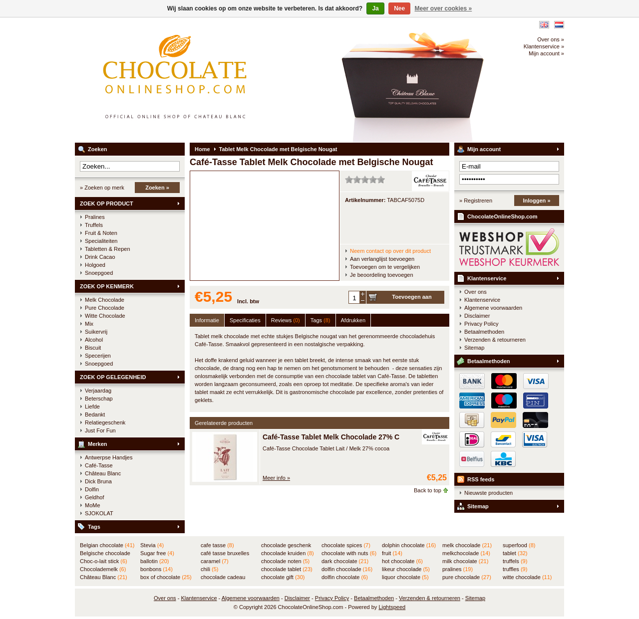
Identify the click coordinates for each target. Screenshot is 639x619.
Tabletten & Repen (107, 249)
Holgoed (95, 265)
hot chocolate (402, 561)
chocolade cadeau (223, 577)
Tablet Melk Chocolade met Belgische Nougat (278, 149)
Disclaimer (477, 316)
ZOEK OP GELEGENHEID (113, 377)
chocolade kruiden (287, 553)
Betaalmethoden (484, 332)
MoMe (92, 505)
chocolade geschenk (286, 545)
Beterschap (99, 399)
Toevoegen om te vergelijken (385, 267)
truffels (515, 561)
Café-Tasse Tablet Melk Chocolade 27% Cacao (339, 437)
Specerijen (98, 356)
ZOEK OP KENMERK (107, 286)
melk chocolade (467, 545)
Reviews (285, 320)
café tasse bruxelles (225, 553)
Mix (89, 324)
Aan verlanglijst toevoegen (382, 259)
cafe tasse (217, 545)
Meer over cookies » (443, 8)
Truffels (94, 225)
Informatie (207, 320)
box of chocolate (166, 577)
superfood (519, 545)
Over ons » (550, 39)
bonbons (156, 569)
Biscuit (93, 348)
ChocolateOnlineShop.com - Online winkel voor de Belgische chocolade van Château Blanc (207, 79)
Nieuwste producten (488, 493)
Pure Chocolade (104, 308)
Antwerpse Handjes (108, 457)
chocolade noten (285, 561)
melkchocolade (466, 553)
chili (209, 569)
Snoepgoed (99, 273)
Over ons (475, 292)
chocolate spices (345, 545)
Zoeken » (157, 188)
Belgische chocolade (105, 553)
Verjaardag (98, 391)
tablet (515, 553)
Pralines (95, 217)
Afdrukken (353, 320)
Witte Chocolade (105, 316)
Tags (94, 527)
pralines (457, 569)
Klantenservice (486, 278)
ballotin (154, 561)
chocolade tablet (287, 569)
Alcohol (94, 340)
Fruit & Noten (101, 233)
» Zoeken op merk (102, 188)
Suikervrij (96, 332)
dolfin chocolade (346, 569)
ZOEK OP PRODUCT (106, 203)
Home (202, 149)
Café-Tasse (99, 465)
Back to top (427, 490)
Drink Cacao (100, 257)
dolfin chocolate (344, 577)
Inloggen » (537, 201)
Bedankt (95, 414)
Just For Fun (100, 430)
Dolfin (92, 489)
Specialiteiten (101, 241)
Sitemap (474, 348)
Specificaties (245, 320)
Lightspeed (391, 607)
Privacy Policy (481, 324)
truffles (515, 569)
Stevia (152, 545)
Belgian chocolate (107, 545)
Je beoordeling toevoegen (381, 275)
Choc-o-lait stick (103, 561)
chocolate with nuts (348, 553)
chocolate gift (283, 577)
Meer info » (276, 478)
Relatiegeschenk (105, 422)
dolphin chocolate (409, 545)
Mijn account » (546, 53)
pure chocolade (466, 577)
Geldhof (94, 497)
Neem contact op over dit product (390, 251)
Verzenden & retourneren (495, 340)
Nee (399, 8)
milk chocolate (465, 561)
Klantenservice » (544, 46)
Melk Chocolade (104, 300)
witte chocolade (527, 577)
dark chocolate (344, 561)
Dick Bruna (98, 481)
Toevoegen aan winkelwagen (411, 299)
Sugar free (157, 553)
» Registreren (475, 201)
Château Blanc (103, 473)
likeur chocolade (406, 569)
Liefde (92, 407)
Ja (375, 8)
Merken (97, 444)
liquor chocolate (405, 577)
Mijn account (484, 149)
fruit (392, 553)
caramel (215, 561)
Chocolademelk (103, 569)
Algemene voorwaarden (493, 308)
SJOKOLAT (99, 513)
